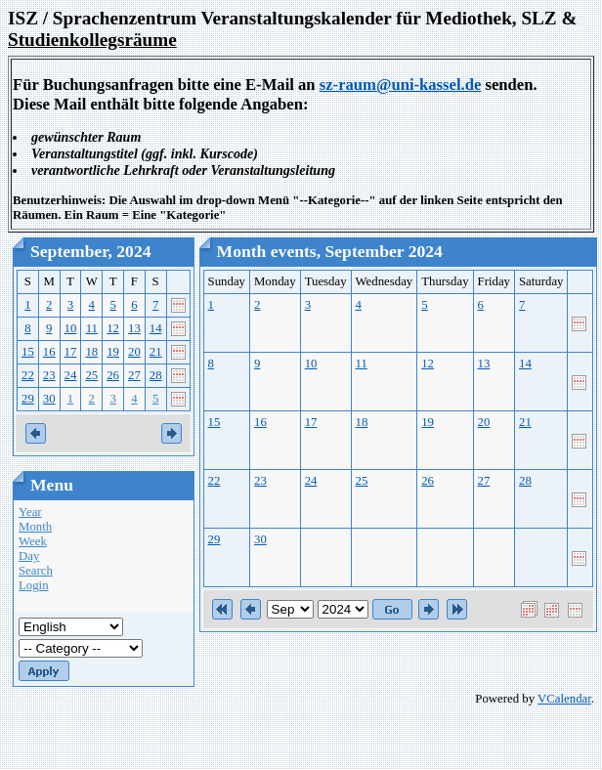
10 (70, 328)
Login (34, 585)
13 (134, 328)
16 (49, 352)
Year (30, 512)
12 (113, 328)
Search (36, 571)
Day (29, 556)
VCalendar (564, 699)
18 (91, 352)
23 (49, 375)
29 (28, 399)
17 (70, 352)
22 (28, 375)
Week (33, 541)
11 (92, 328)
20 (134, 352)
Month (35, 527)
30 (49, 399)
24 (70, 375)
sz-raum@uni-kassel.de (401, 84)
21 (156, 352)
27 (134, 375)
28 (156, 375)
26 (113, 375)
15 (28, 352)
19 (113, 352)
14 (156, 328)
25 (91, 375)
